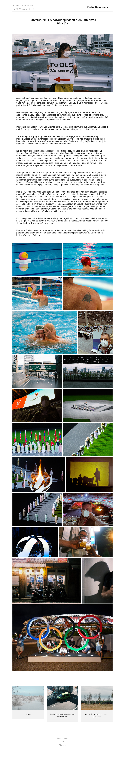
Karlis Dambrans (97, 7)
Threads (62, 745)
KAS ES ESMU (28, 5)
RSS (62, 742)
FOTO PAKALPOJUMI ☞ (23, 9)
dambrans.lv (63, 738)
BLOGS (15, 5)
